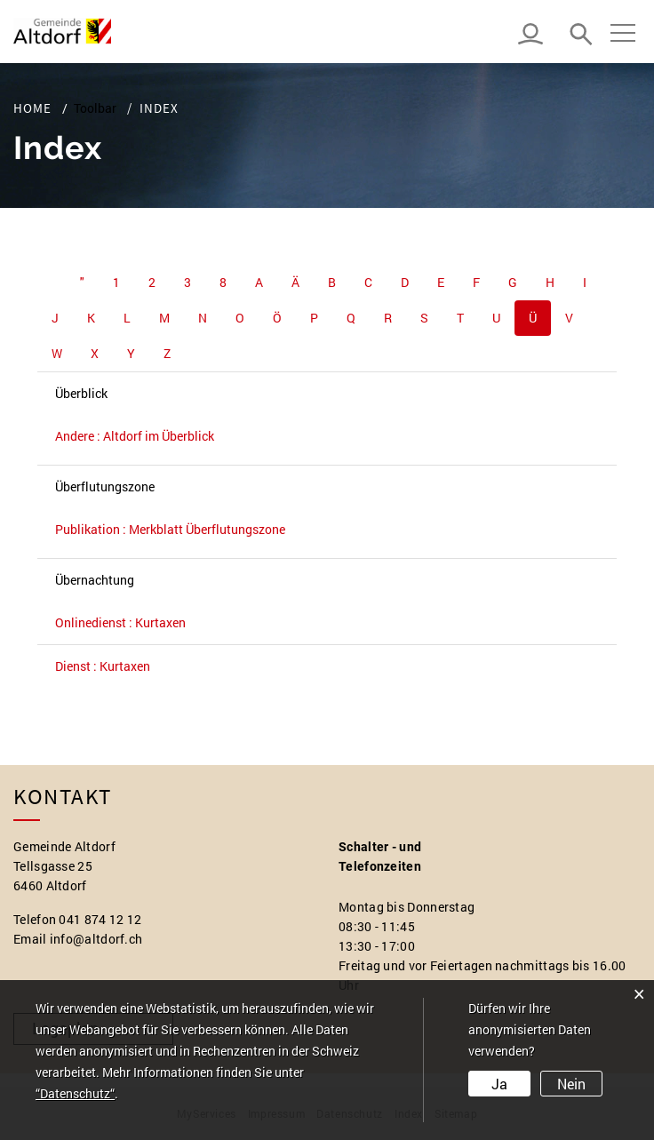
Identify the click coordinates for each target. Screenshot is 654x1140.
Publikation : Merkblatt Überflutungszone (170, 529)
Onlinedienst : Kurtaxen (120, 622)
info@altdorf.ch (96, 938)
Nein (571, 1083)
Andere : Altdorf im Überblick (134, 435)
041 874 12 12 (100, 919)
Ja (499, 1083)
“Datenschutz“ (75, 1093)
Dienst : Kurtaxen (102, 666)
